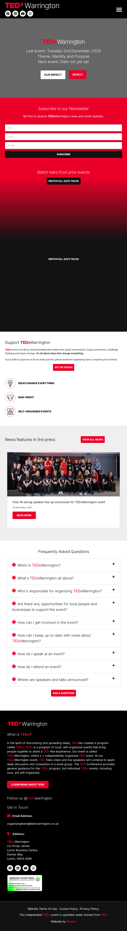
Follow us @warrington (29, 798)
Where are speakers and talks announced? (50, 680)
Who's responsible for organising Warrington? (57, 591)
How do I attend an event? (36, 667)
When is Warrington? (36, 565)
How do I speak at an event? (38, 654)
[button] (119, 9)
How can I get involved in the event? (45, 622)
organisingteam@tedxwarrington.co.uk (33, 823)
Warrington (63, 41)
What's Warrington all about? (43, 578)
